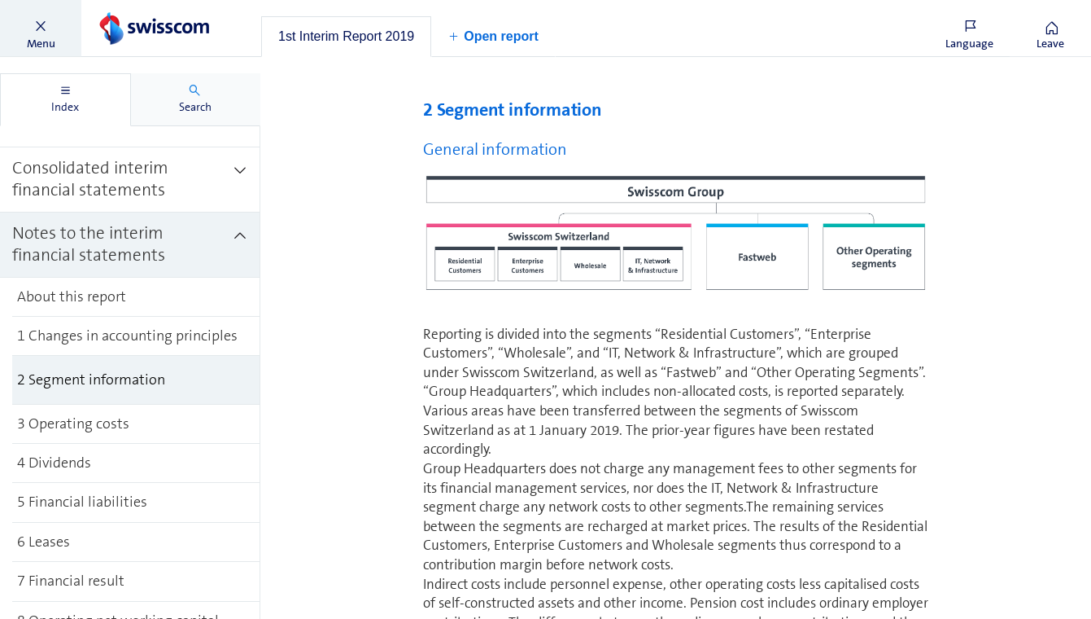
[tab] (346, 36)
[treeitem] (130, 180)
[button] (40, 28)
